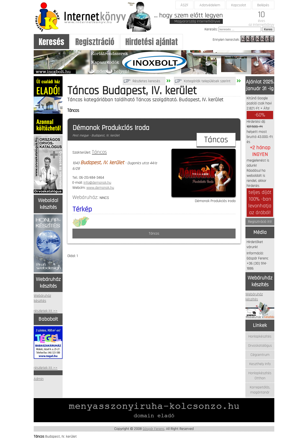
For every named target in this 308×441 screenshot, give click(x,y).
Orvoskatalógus (260, 345)
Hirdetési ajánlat (151, 42)
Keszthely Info (260, 363)
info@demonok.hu (97, 182)
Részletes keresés (146, 81)
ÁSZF (184, 5)
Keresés (51, 42)
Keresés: (211, 29)
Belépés (263, 5)
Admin (39, 378)
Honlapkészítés (259, 336)
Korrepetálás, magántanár (260, 390)
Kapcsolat (238, 5)
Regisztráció (94, 42)
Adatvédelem (209, 5)
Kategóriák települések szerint (207, 81)
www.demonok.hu (100, 187)
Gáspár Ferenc (153, 428)
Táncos (99, 152)
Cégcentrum (260, 354)
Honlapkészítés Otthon (259, 376)
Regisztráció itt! (260, 221)
